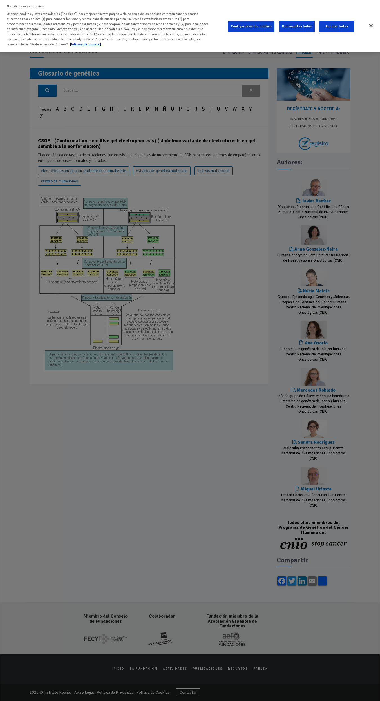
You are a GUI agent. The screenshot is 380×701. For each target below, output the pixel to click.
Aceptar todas (336, 22)
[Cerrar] (371, 22)
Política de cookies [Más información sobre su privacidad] (85, 40)
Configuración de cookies (251, 22)
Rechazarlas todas (297, 22)
